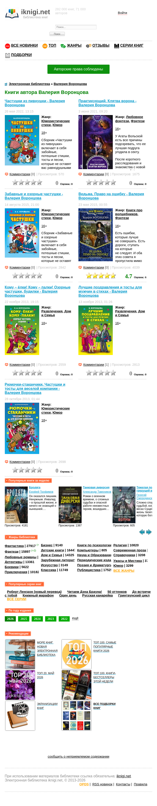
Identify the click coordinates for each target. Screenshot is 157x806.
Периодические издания (97, 560)
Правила (140, 784)
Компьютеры (88, 550)
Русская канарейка (97, 595)
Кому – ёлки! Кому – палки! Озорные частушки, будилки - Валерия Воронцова (38, 291)
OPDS (84, 784)
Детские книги (52, 550)
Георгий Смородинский (146, 496)
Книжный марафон (38, 595)
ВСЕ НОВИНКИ (24, 45)
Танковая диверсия (96, 487)
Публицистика (89, 570)
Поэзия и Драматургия (95, 565)
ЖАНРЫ (74, 45)
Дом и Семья (51, 555)
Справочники (124, 555)
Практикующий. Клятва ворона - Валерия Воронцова (107, 103)
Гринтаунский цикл (134, 595)
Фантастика (14, 546)
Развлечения (52, 311)
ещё (75, 618)
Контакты (123, 784)
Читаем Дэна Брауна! (84, 592)
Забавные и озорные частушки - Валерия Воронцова (34, 196)
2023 (50, 619)
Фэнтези (138, 121)
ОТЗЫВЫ (100, 45)
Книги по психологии (94, 545)
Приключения (16, 572)
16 (117, 129)
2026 (10, 619)
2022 (64, 619)
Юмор (57, 125)
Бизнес (47, 545)
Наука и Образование (94, 555)
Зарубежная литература (60, 560)
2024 (37, 619)
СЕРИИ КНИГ (131, 45)
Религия (120, 545)
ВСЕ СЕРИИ (16, 599)
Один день (68, 595)
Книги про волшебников (128, 212)
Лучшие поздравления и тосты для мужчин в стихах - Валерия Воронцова (110, 291)
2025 (23, 619)
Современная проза (129, 550)
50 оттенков (117, 592)
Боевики (12, 567)
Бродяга (34, 487)
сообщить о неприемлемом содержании (78, 756)
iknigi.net (123, 776)
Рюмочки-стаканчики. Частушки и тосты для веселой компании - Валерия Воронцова (35, 388)
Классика (48, 570)
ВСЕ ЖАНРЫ (123, 570)
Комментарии (20, 174)
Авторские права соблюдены (78, 69)
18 (43, 133)
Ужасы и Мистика (127, 561)
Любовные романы (21, 557)
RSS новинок (102, 784)
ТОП (52, 45)
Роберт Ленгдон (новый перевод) (34, 592)
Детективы (14, 562)
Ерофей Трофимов (41, 491)
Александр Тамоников (97, 491)
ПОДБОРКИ (21, 55)
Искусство (49, 565)
